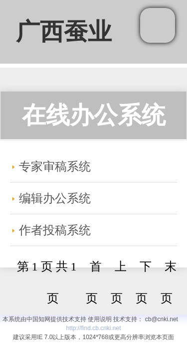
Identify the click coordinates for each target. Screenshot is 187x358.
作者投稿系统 (55, 230)
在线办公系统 (94, 115)
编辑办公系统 (55, 198)
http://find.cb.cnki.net (93, 328)
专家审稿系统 (55, 166)
